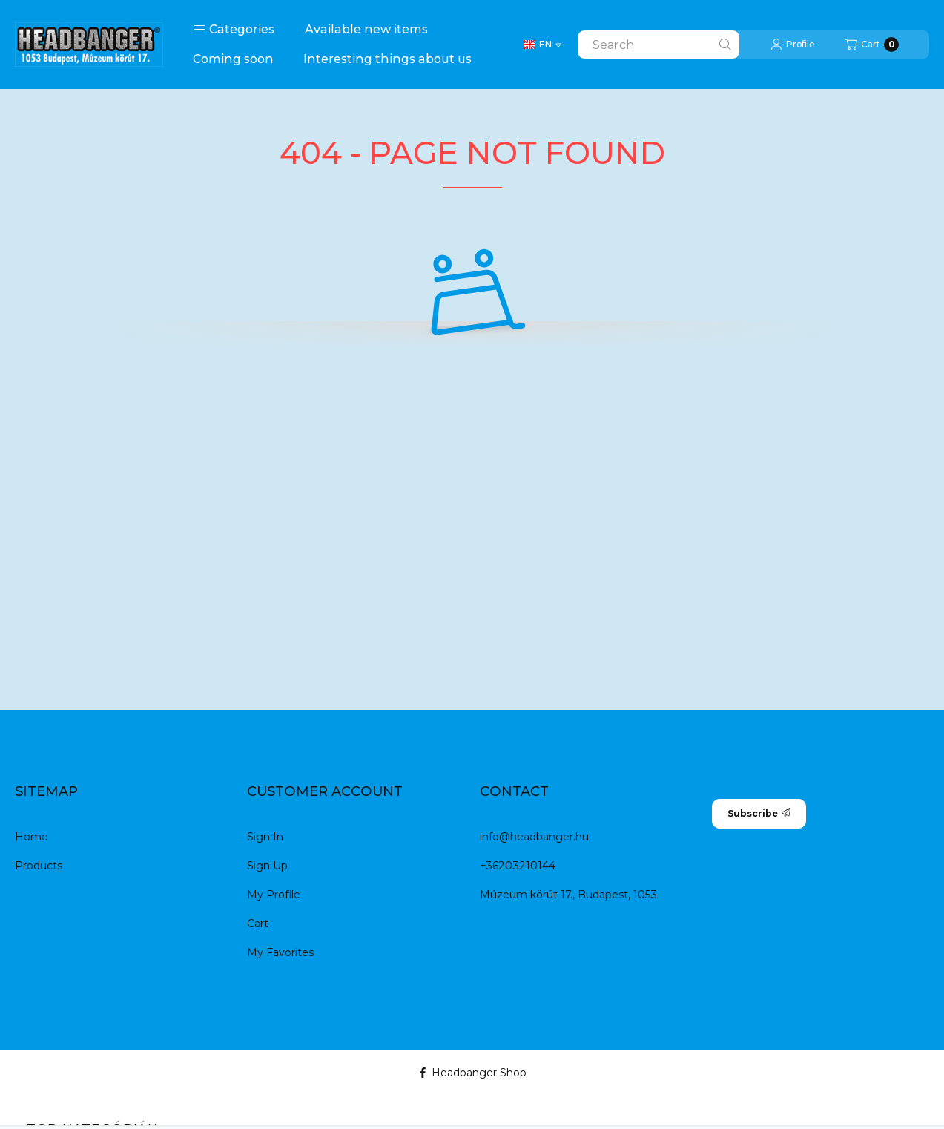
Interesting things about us (387, 59)
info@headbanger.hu (534, 836)
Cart (257, 923)
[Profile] (792, 44)
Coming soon (233, 59)
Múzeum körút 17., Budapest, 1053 (568, 894)
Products (38, 865)
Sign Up (267, 865)
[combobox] (658, 44)
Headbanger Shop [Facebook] (472, 1072)
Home (31, 836)
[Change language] (542, 44)
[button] (234, 30)
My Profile (273, 894)
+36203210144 (517, 865)
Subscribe (758, 813)
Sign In (265, 836)
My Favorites (280, 952)
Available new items (366, 29)
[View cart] (872, 44)
